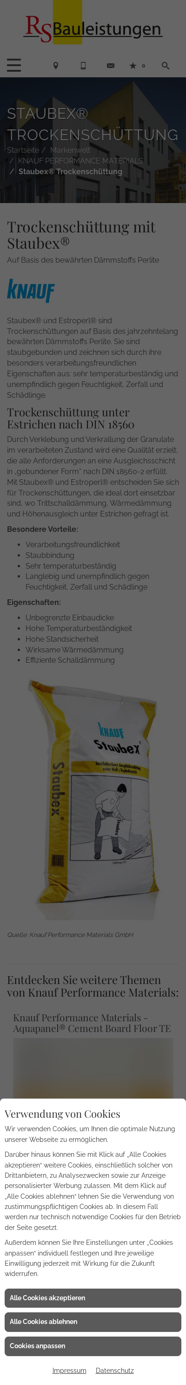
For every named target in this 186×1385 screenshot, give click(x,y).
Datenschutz (115, 1370)
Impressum (69, 1370)
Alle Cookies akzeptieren (47, 1298)
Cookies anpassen (37, 1346)
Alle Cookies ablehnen (43, 1321)
